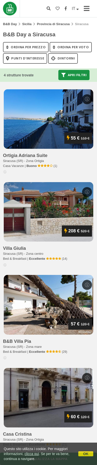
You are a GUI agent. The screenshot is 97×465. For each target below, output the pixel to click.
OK (86, 454)
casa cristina (17, 434)
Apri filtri (74, 75)
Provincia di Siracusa (53, 24)
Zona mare (34, 347)
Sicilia (27, 24)
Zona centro (34, 254)
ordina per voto (71, 47)
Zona (35, 161)
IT (75, 8)
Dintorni (63, 58)
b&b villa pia (17, 341)
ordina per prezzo (26, 47)
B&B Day (10, 24)
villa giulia (14, 248)
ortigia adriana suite (25, 155)
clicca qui (31, 454)
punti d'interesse (25, 58)
